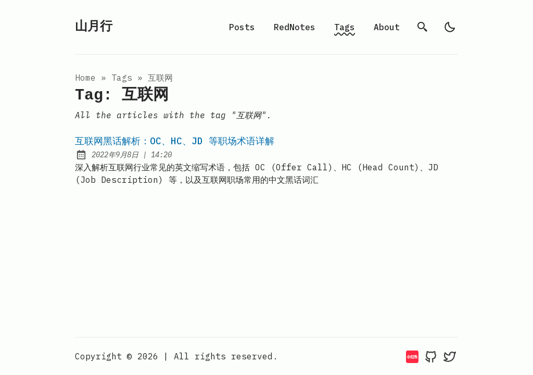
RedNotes (294, 27)
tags (121, 77)
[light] (449, 27)
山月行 (93, 26)
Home (85, 77)
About (387, 27)
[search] (422, 27)
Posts (242, 27)
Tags (344, 27)
